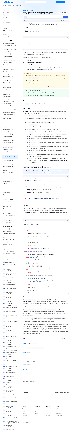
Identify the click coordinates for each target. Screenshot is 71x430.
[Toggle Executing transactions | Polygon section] (10, 137)
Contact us (48, 411)
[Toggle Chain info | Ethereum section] (10, 62)
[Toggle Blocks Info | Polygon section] (10, 132)
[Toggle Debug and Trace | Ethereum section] (10, 60)
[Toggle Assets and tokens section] (10, 211)
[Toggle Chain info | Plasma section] (10, 97)
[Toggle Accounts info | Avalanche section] (10, 247)
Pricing (23, 411)
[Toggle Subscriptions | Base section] (10, 186)
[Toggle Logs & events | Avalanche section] (10, 249)
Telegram (6, 15)
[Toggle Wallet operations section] (10, 195)
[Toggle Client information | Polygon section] (10, 164)
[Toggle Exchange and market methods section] (10, 216)
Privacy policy (59, 415)
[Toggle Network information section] (10, 213)
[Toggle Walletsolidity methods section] (10, 220)
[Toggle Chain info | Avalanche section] (10, 242)
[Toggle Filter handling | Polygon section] (10, 152)
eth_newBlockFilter (29, 64)
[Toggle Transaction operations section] (10, 204)
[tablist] (44, 37)
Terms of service (59, 413)
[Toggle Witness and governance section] (10, 209)
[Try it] (65, 17)
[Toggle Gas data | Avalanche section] (10, 244)
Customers (24, 415)
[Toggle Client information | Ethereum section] (10, 72)
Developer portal (59, 411)
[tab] (25, 37)
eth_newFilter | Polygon (33, 80)
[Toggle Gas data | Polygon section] (10, 145)
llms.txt (6, 20)
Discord (6, 12)
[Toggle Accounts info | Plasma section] (10, 85)
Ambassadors (48, 415)
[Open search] (35, 2)
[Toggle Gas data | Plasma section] (10, 94)
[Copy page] (63, 13)
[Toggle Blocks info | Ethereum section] (10, 52)
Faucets (36, 413)
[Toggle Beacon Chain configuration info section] (10, 115)
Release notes (19, 6)
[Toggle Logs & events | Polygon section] (10, 149)
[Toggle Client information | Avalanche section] (10, 254)
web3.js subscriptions (46, 172)
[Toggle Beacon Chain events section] (10, 118)
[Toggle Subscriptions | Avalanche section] (10, 256)
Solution (24, 408)
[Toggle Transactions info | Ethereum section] (10, 54)
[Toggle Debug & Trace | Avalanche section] (10, 240)
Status (5, 10)
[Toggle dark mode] (67, 2)
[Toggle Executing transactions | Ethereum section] (10, 57)
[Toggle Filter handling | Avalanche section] (10, 251)
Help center (58, 408)
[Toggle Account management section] (10, 197)
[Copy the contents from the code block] (67, 21)
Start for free (29, 92)
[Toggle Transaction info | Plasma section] (10, 90)
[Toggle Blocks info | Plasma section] (10, 87)
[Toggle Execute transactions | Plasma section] (10, 92)
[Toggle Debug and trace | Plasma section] (10, 106)
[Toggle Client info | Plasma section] (10, 103)
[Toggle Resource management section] (10, 199)
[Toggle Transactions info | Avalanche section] (10, 234)
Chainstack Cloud (25, 422)
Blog (5, 17)
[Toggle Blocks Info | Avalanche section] (10, 231)
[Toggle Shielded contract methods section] (10, 218)
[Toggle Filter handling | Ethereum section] (10, 74)
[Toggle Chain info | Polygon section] (10, 142)
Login (36, 408)
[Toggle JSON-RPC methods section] (10, 223)
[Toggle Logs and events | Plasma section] (10, 101)
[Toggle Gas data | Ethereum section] (10, 65)
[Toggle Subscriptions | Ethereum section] (10, 76)
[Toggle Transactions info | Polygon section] (10, 134)
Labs (36, 415)
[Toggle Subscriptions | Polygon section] (10, 166)
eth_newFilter (28, 60)
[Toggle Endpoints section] (10, 175)
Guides (4, 6)
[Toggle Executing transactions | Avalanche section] (10, 237)
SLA (46, 422)
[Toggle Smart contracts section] (10, 206)
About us (47, 408)
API (13, 6)
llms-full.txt (7, 22)
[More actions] (68, 13)
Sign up (36, 411)
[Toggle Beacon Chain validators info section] (10, 121)
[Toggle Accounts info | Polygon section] (10, 147)
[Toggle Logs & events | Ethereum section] (10, 69)
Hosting (23, 420)
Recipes (9, 6)
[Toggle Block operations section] (10, 202)
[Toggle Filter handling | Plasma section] (10, 99)
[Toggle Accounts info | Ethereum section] (10, 67)
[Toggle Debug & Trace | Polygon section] (10, 140)
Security (47, 420)
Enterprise (24, 413)
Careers (47, 413)
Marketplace (24, 417)
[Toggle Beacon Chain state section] (10, 123)
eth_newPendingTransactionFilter (33, 62)
